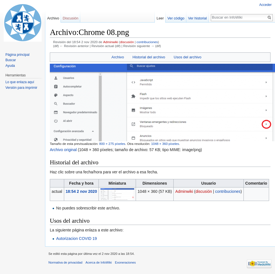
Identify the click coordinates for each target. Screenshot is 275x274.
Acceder (265, 5)
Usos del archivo (187, 57)
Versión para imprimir (21, 88)
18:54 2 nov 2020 (81, 191)
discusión (127, 42)
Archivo (117, 57)
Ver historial (197, 18)
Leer (160, 18)
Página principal (17, 55)
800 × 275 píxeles (112, 143)
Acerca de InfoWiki (99, 262)
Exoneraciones (125, 262)
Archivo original (63, 149)
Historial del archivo (149, 57)
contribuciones (147, 42)
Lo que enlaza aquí (19, 82)
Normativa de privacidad (65, 262)
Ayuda (10, 66)
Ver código (175, 18)
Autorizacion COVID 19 (76, 238)
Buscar (10, 60)
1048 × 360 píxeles (165, 143)
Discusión (70, 18)
